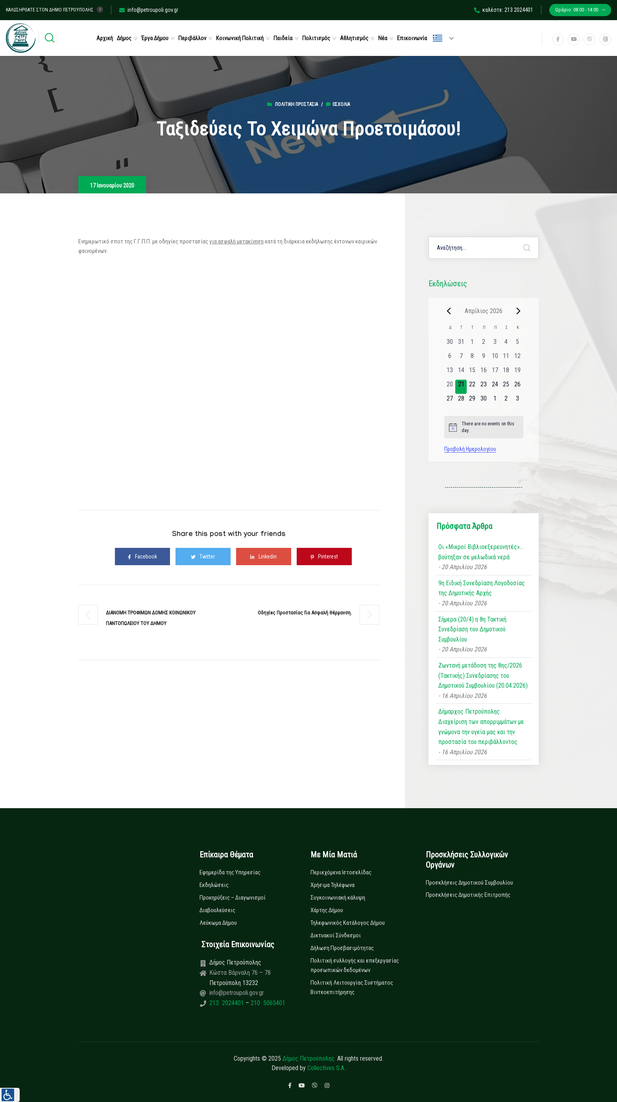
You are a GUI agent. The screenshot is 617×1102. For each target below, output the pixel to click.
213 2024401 (227, 1003)
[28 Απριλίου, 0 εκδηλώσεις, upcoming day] (461, 401)
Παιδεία (282, 38)
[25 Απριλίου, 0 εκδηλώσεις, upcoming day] (506, 387)
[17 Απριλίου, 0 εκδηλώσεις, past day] (495, 372)
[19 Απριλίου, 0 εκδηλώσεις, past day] (517, 372)
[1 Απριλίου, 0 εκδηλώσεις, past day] (472, 344)
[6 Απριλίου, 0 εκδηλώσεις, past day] (450, 358)
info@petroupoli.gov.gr (148, 10)
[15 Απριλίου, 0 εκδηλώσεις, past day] (472, 372)
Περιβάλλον (192, 38)
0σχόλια (338, 104)
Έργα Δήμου (154, 38)
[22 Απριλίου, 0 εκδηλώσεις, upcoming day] (472, 387)
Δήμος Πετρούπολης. (309, 1058)
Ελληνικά (437, 38)
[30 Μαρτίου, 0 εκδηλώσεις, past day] (450, 344)
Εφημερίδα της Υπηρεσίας (230, 872)
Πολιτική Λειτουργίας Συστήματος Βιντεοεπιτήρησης (351, 987)
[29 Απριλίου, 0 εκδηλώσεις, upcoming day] (472, 401)
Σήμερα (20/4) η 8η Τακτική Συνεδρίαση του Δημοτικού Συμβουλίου (472, 629)
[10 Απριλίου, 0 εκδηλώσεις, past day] (495, 358)
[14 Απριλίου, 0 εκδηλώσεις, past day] (461, 372)
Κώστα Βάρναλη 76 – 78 (240, 972)
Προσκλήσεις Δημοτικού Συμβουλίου (469, 882)
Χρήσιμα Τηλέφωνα (332, 885)
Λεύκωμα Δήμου (218, 922)
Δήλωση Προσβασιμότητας (342, 948)
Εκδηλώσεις (214, 885)
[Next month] (518, 310)
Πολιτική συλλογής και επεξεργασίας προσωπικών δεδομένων (354, 965)
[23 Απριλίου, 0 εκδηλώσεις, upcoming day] (484, 387)
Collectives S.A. (326, 1068)
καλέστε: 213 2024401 (503, 10)
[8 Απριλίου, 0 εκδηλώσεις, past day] (472, 358)
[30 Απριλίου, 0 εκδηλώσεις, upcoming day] (484, 401)
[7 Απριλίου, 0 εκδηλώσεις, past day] (461, 358)
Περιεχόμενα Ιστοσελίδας (340, 872)
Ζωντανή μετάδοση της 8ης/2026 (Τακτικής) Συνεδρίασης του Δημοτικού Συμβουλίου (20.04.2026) (483, 675)
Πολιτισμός (316, 38)
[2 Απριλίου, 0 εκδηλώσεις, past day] (484, 344)
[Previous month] (449, 310)
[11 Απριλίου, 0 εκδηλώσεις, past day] (506, 358)
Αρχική (104, 38)
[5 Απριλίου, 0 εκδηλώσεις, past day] (517, 344)
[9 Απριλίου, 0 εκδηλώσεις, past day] (484, 358)
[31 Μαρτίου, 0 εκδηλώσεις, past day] (461, 344)
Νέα (382, 38)
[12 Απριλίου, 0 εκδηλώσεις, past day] (517, 358)
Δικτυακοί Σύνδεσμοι (335, 935)
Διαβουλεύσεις (217, 910)
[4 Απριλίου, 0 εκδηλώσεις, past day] (506, 344)
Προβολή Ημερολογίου (470, 449)
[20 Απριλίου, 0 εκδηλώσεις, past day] (450, 387)
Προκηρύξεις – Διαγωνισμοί (233, 897)
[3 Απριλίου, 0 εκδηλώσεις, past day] (495, 344)
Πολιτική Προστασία (296, 104)
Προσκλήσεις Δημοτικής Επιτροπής (468, 894)
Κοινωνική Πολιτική (240, 38)
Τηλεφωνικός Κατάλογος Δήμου (347, 922)
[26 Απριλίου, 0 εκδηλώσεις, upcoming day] (517, 387)
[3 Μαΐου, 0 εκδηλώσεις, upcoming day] (517, 401)
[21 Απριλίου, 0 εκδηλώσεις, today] (461, 387)
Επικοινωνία (412, 38)
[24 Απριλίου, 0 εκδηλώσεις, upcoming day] (495, 387)
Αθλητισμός (354, 38)
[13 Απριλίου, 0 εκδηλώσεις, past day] (450, 372)
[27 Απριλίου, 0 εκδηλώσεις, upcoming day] (450, 401)
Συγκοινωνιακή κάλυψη (337, 897)
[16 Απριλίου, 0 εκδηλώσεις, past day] (484, 372)
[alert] (483, 427)
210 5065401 (267, 1003)
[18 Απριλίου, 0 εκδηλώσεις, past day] (506, 372)
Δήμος (124, 38)
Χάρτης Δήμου (326, 910)
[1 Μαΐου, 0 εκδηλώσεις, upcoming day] (495, 401)
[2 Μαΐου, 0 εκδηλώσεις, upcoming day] (506, 401)
